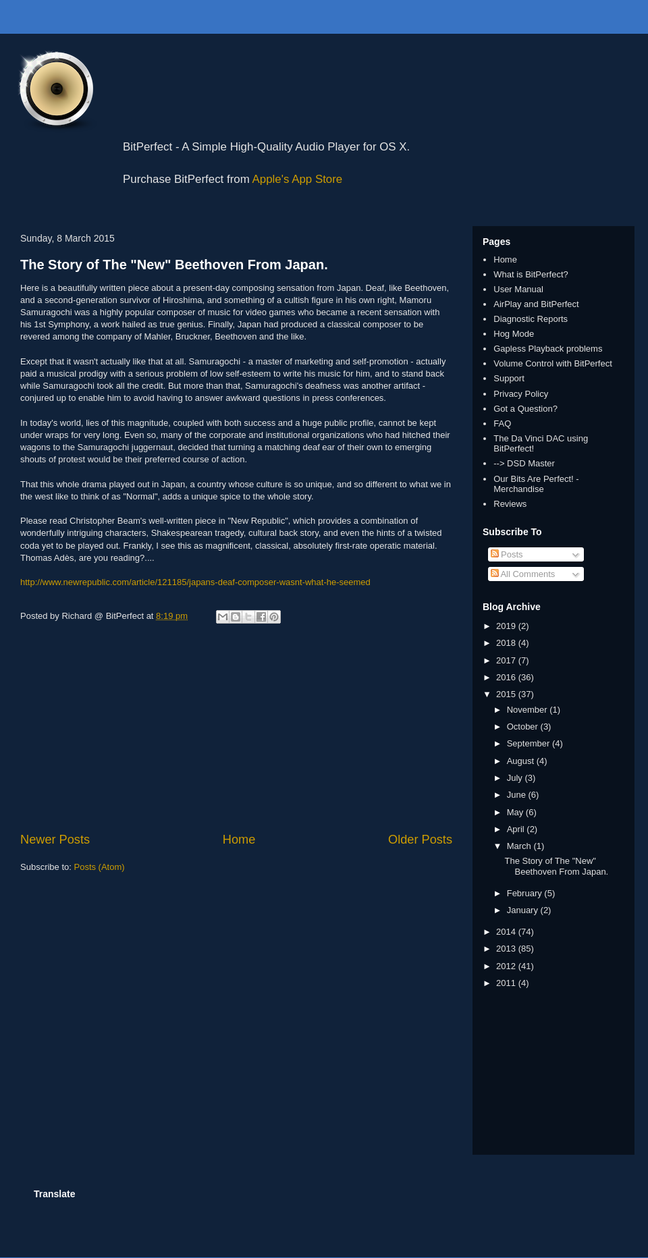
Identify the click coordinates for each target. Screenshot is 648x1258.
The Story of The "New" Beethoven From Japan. (174, 264)
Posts (507, 554)
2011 (507, 983)
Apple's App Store (297, 179)
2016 (507, 677)
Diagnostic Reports (530, 319)
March (520, 846)
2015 (507, 694)
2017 (507, 660)
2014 (507, 932)
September (529, 743)
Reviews (509, 504)
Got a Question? (525, 409)
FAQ (502, 423)
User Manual (518, 289)
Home (239, 839)
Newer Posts (55, 839)
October (524, 726)
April (517, 829)
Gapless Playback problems (547, 349)
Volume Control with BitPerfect (552, 363)
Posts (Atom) (99, 867)
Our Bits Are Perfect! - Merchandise (535, 484)
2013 (507, 949)
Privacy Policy (520, 394)
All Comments (523, 574)
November (528, 710)
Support (508, 378)
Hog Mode (513, 334)
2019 (507, 626)
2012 (507, 966)
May (516, 812)
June (518, 795)
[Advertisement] (236, 729)
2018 (507, 643)
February (526, 893)
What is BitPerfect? (530, 274)
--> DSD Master (524, 463)
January (524, 910)
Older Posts (420, 839)
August (522, 761)
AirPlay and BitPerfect (535, 304)
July (516, 778)
